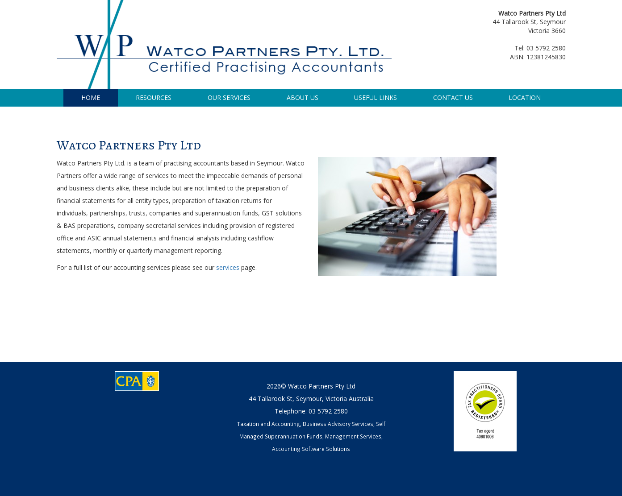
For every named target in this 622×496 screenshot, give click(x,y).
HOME (90, 97)
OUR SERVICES (229, 97)
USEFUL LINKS (375, 97)
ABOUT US (302, 97)
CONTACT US (453, 97)
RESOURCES (153, 97)
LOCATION (525, 97)
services (228, 267)
